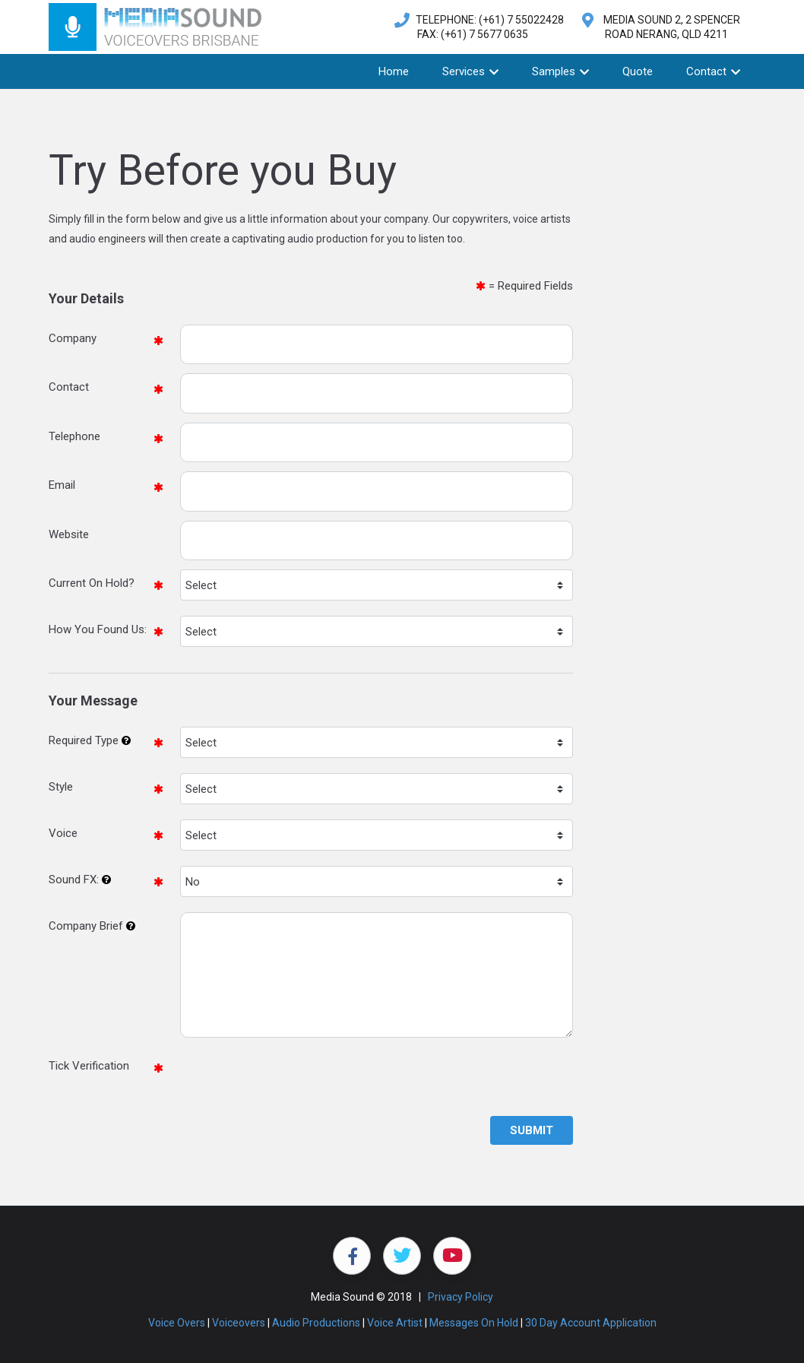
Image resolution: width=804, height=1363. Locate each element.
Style (61, 787)
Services (470, 71)
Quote (637, 71)
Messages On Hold (473, 1323)
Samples (560, 71)
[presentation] (295, 1081)
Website (69, 534)
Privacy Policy (460, 1297)
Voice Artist (395, 1323)
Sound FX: (74, 879)
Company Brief (86, 926)
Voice (63, 833)
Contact (713, 71)
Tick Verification (89, 1066)
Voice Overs (176, 1323)
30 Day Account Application (591, 1323)
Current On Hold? (92, 583)
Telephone (74, 436)
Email (62, 485)
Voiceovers (238, 1323)
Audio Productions (316, 1323)
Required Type (84, 740)
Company (73, 338)
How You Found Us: (98, 629)
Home (393, 71)
